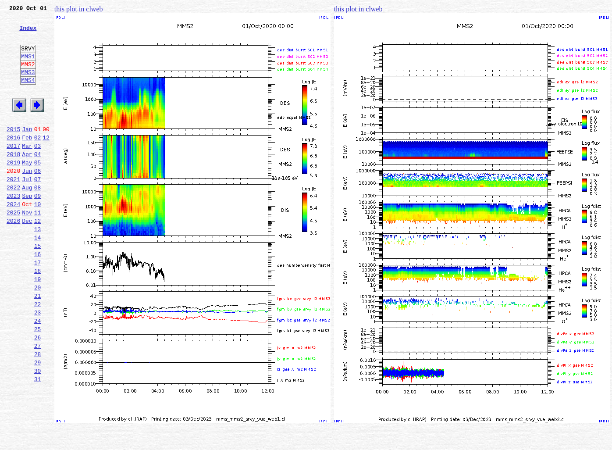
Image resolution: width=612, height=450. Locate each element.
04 (37, 179)
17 (37, 304)
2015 (13, 150)
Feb (27, 160)
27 (37, 401)
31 (37, 439)
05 (37, 189)
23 (37, 362)
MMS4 (28, 94)
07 (37, 208)
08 (37, 217)
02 (37, 160)
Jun (27, 198)
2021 (13, 208)
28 (37, 410)
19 (37, 324)
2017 (13, 169)
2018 (13, 179)
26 (37, 391)
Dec (27, 256)
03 (37, 169)
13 (37, 266)
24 (37, 372)
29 (37, 420)
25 (37, 382)
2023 (13, 227)
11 (37, 246)
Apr (27, 179)
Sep (27, 227)
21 (37, 343)
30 (37, 430)
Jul (27, 208)
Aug (27, 217)
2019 (13, 189)
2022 (13, 217)
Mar (27, 169)
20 (37, 333)
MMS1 (28, 67)
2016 (13, 160)
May (27, 189)
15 (37, 285)
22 (37, 353)
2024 (13, 237)
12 (46, 160)
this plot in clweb (78, 9)
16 (37, 295)
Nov (27, 246)
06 (37, 198)
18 (37, 314)
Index (27, 33)
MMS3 (28, 85)
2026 (13, 256)
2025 (13, 246)
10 (37, 237)
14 (37, 275)
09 (37, 227)
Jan (27, 150)
